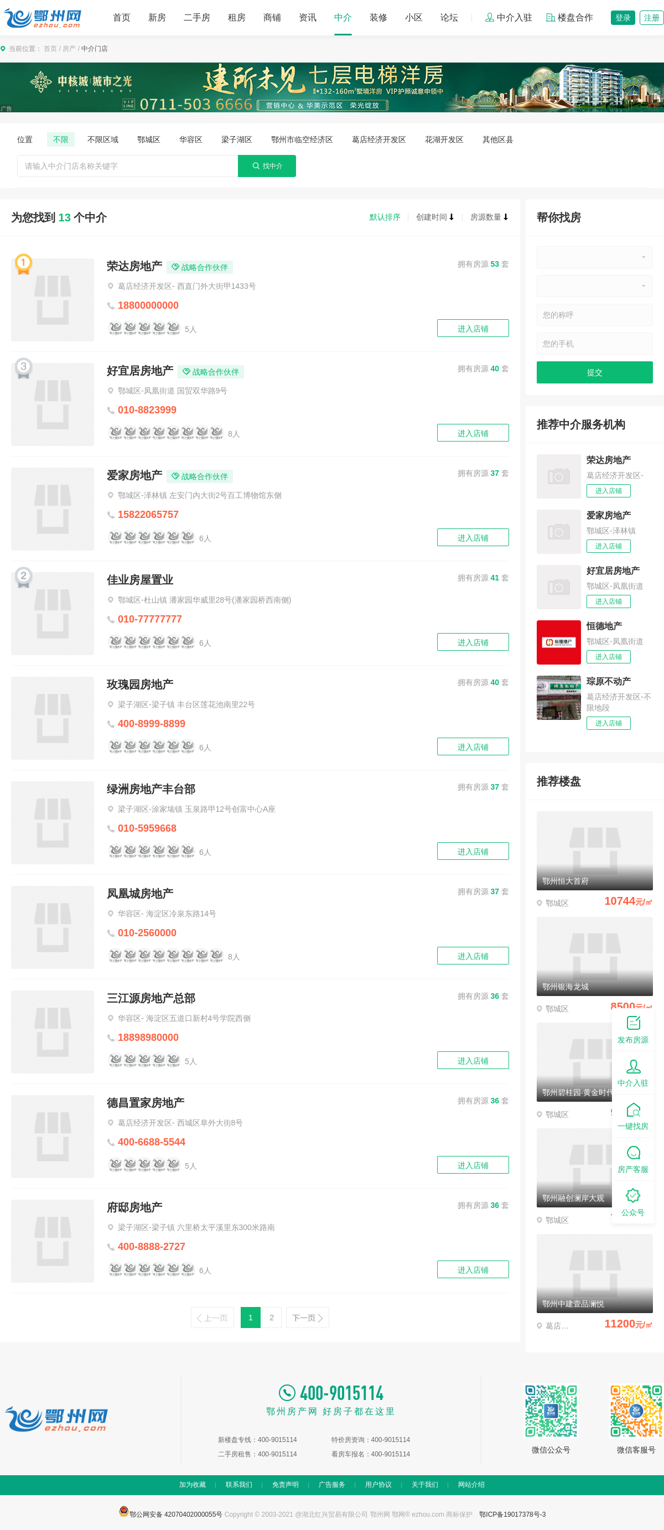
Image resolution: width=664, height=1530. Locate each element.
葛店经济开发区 (379, 139)
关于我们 (425, 1484)
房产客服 (633, 1158)
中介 (343, 17)
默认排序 (385, 216)
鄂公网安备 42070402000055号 (170, 1511)
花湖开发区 (444, 139)
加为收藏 (192, 1484)
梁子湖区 (236, 139)
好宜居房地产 (140, 371)
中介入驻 (508, 17)
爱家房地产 (134, 475)
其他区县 (498, 139)
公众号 (633, 1201)
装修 (378, 17)
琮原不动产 (609, 681)
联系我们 (239, 1484)
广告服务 (332, 1484)
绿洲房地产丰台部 (151, 789)
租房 (237, 17)
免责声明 (285, 1484)
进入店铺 (473, 328)
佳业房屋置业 (140, 580)
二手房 (197, 17)
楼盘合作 (569, 17)
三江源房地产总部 (151, 998)
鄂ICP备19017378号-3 (512, 1514)
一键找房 (633, 1115)
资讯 (308, 17)
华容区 (191, 139)
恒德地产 (604, 626)
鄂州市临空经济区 (302, 139)
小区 (414, 17)
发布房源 (633, 1029)
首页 (122, 17)
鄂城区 (148, 139)
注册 (652, 17)
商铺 (272, 17)
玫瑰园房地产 (140, 684)
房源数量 (489, 216)
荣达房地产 (134, 266)
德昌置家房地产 (145, 1103)
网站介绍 (471, 1484)
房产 (69, 49)
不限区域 (102, 139)
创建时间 (435, 216)
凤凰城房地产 (140, 894)
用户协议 (378, 1484)
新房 (157, 17)
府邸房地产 (134, 1207)
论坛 (449, 17)
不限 (61, 139)
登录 (623, 17)
